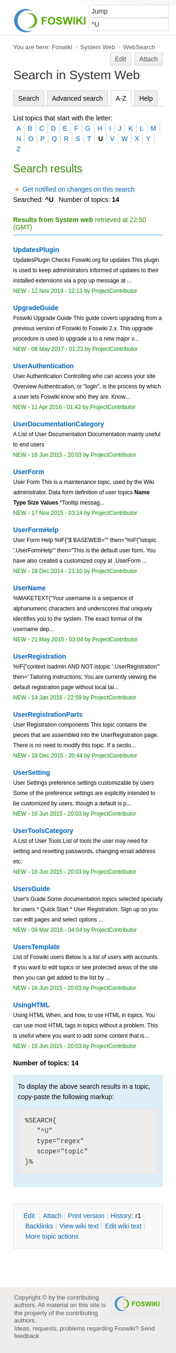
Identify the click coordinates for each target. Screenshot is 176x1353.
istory (121, 1215)
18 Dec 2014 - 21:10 (57, 571)
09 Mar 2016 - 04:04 (56, 930)
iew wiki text (79, 1226)
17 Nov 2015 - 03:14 (57, 513)
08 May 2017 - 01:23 (57, 349)
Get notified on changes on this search (79, 189)
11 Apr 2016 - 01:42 (56, 407)
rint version (86, 1215)
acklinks (39, 1226)
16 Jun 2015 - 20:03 (56, 455)
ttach (52, 1215)
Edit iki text (123, 1226)
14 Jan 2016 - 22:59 (56, 697)
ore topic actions (52, 1236)
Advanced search (77, 98)
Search (28, 98)
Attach (148, 59)
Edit (120, 59)
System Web (97, 47)
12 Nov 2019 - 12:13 (57, 291)
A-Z (121, 98)
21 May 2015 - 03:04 (57, 639)
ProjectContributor (114, 291)
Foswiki (62, 47)
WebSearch (139, 47)
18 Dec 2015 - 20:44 (57, 755)
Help (146, 98)
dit (30, 1215)
